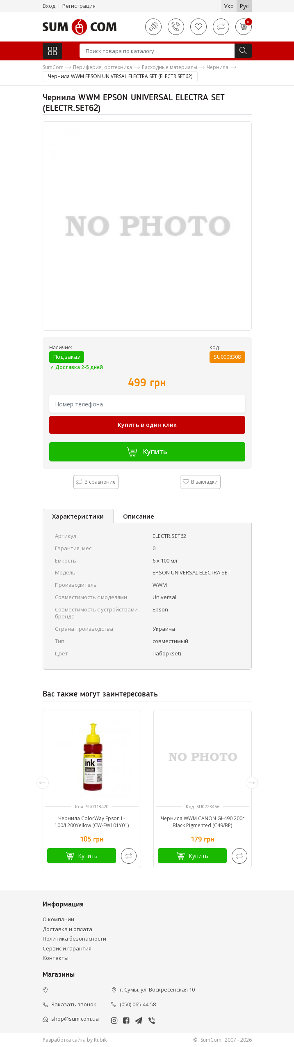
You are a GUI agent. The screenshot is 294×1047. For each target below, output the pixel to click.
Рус (244, 6)
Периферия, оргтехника (102, 67)
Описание (138, 516)
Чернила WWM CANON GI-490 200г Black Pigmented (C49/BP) (202, 822)
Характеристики (78, 516)
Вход (49, 5)
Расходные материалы (169, 67)
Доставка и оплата (67, 929)
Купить (147, 452)
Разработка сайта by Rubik (75, 1039)
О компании (58, 919)
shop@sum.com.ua (75, 1018)
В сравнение (96, 481)
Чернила (217, 67)
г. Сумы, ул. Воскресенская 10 (157, 989)
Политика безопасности (74, 938)
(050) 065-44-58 (138, 1004)
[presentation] (42, 783)
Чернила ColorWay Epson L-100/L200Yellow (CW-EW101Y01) (92, 822)
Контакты (55, 958)
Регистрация (79, 5)
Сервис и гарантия (67, 948)
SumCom (53, 67)
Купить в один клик (147, 425)
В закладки (200, 481)
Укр (229, 6)
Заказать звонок (73, 1004)
